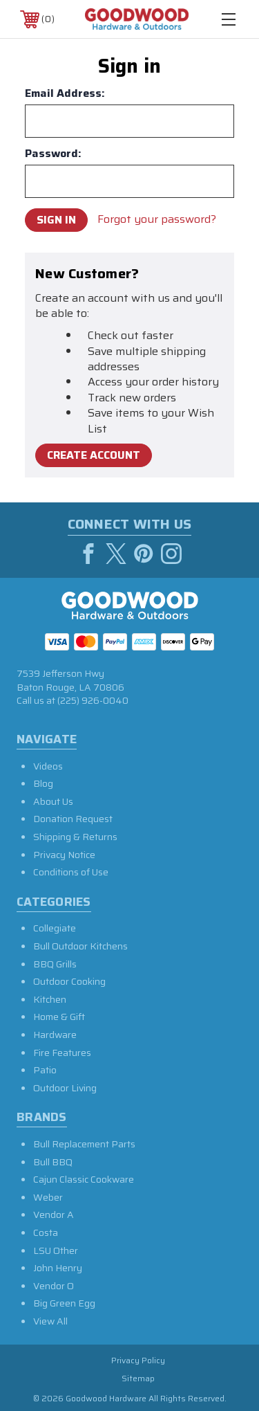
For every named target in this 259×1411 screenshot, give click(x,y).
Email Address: (65, 93)
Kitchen (49, 999)
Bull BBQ (53, 1161)
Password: (53, 153)
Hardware (55, 1034)
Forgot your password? (156, 219)
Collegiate (54, 928)
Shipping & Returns (75, 836)
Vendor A (53, 1214)
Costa (45, 1232)
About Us (53, 801)
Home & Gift (59, 1016)
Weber (48, 1197)
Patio (45, 1069)
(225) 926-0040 (92, 700)
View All (50, 1321)
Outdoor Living (65, 1087)
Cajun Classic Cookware (83, 1179)
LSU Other (55, 1250)
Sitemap (138, 1378)
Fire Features (62, 1052)
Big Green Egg (64, 1303)
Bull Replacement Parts (84, 1143)
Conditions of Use (70, 872)
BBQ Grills (55, 964)
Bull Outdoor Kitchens (80, 946)
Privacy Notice (64, 854)
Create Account (93, 455)
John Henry (57, 1267)
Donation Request (73, 818)
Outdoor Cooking (69, 981)
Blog (43, 783)
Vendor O (53, 1285)
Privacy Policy (138, 1360)
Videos (48, 766)
